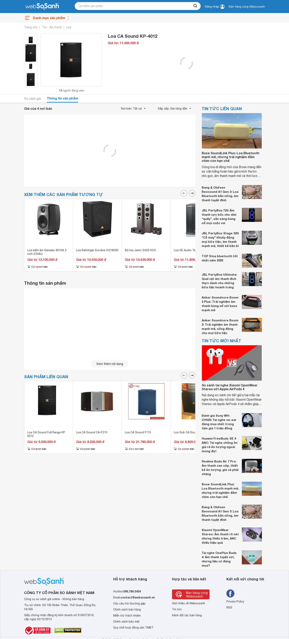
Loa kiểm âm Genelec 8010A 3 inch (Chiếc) (46, 252)
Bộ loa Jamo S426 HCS (140, 250)
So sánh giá (32, 98)
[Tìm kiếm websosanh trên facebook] (230, 593)
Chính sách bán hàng (127, 609)
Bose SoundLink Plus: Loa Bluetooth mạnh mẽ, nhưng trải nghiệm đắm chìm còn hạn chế (230, 157)
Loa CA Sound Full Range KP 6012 (46, 434)
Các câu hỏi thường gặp (129, 603)
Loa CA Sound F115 (138, 432)
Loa (68, 27)
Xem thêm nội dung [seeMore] (109, 364)
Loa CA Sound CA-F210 (91, 432)
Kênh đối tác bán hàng (187, 615)
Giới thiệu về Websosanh (188, 603)
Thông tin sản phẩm (62, 98)
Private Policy (235, 601)
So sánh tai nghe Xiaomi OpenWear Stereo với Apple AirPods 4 (229, 387)
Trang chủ (30, 27)
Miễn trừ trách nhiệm (127, 615)
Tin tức (177, 609)
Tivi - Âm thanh (52, 27)
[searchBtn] (195, 6)
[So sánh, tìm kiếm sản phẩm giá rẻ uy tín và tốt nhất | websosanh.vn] (42, 6)
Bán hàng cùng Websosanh (247, 6)
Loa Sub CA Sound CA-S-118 (193, 432)
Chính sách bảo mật (126, 621)
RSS (229, 607)
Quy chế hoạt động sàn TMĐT (133, 627)
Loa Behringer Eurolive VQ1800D (97, 250)
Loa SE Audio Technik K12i (191, 250)
